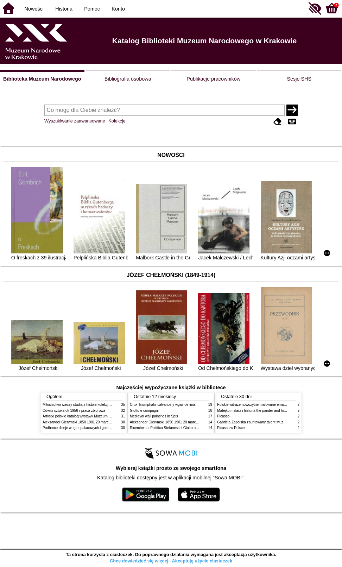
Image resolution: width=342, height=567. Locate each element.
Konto (118, 9)
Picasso (223, 416)
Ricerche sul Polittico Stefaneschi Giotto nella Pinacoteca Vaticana (182, 428)
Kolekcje (116, 121)
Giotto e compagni (144, 410)
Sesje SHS (299, 79)
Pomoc (92, 9)
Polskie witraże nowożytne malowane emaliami (254, 405)
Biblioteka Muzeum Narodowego (42, 79)
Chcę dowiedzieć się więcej (139, 560)
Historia (63, 9)
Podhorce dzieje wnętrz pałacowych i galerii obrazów (84, 428)
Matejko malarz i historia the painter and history (254, 410)
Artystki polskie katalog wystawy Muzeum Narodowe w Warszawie (94, 416)
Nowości (34, 9)
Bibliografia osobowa (127, 79)
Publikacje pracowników (213, 79)
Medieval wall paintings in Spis (154, 416)
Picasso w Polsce (231, 428)
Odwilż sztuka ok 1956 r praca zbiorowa (74, 410)
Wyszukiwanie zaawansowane (74, 121)
